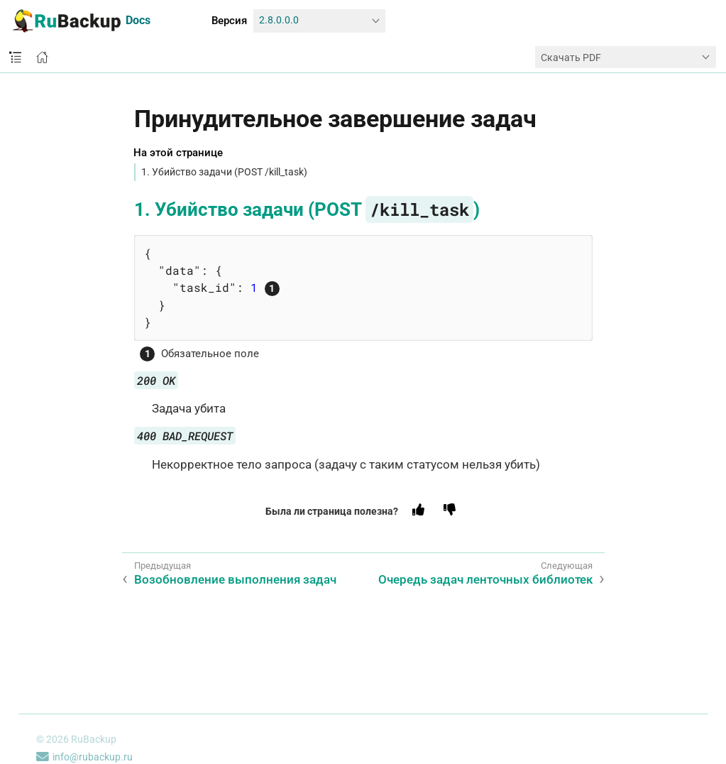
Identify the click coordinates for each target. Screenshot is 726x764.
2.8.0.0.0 (279, 20)
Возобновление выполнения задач (235, 579)
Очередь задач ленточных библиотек (485, 579)
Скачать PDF (571, 57)
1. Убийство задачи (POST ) (307, 209)
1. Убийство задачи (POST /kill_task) (224, 172)
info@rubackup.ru (84, 757)
